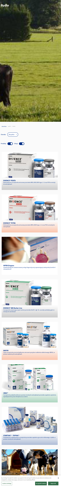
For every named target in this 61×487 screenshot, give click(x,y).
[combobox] (12, 134)
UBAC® (5, 393)
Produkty (3, 143)
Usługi (16, 143)
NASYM (5, 350)
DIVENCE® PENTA (9, 180)
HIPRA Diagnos (8, 265)
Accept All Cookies (41, 483)
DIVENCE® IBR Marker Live (12, 308)
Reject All (53, 483)
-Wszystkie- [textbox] (11, 134)
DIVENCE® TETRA (9, 223)
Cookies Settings (6, 483)
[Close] (58, 478)
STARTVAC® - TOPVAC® (11, 435)
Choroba (3, 134)
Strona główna (4, 126)
